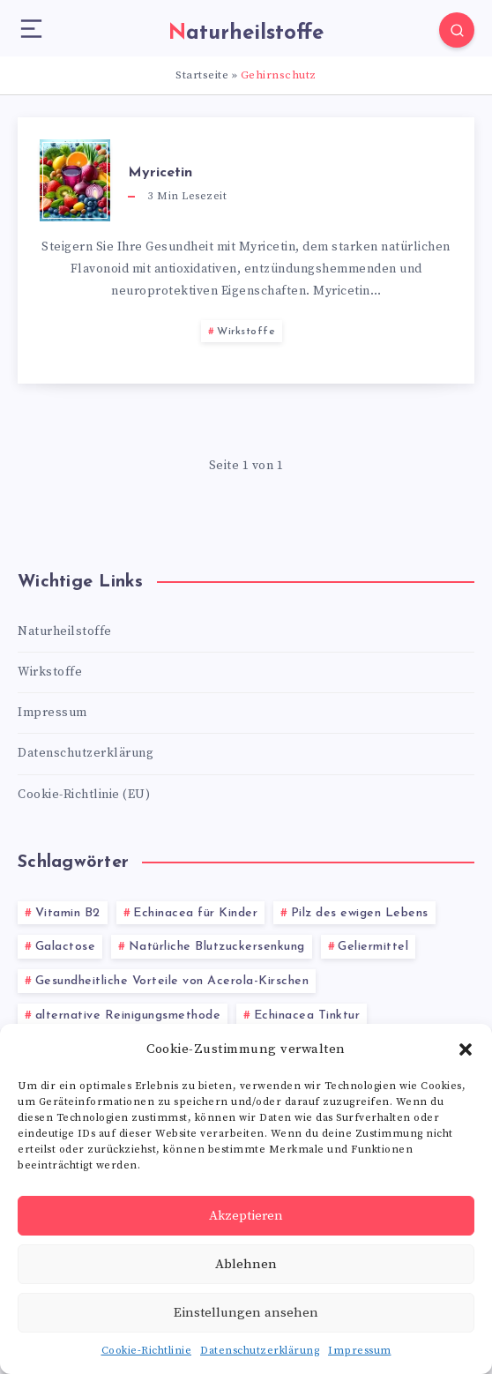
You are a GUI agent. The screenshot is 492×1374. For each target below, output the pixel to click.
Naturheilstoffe (65, 631)
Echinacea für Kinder (195, 913)
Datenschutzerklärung (259, 1350)
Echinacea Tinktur (307, 1015)
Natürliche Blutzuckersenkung (217, 946)
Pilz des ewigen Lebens (360, 913)
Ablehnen (246, 1264)
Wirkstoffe (246, 331)
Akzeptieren (246, 1215)
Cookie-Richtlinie (146, 1350)
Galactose (65, 946)
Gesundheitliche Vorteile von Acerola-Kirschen (172, 981)
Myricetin (160, 173)
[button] (465, 1049)
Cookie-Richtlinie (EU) (84, 795)
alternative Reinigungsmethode (128, 1015)
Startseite (201, 75)
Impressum (359, 1350)
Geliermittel (373, 946)
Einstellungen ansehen (246, 1312)
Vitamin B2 (68, 913)
